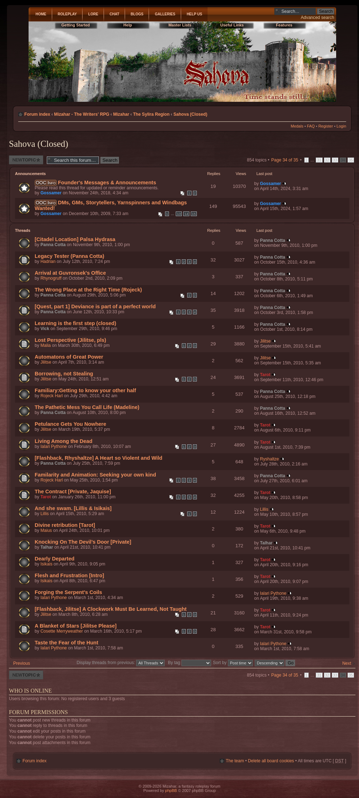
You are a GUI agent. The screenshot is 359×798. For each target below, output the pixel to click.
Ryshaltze (269, 459)
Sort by (233, 662)
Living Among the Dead (64, 441)
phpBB (171, 790)
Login (341, 126)
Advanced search (317, 17)
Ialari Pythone (53, 446)
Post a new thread (26, 159)
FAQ (311, 126)
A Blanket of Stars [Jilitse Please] (75, 626)
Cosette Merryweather (61, 631)
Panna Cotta (53, 244)
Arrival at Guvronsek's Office (70, 273)
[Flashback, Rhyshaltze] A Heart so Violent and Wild (98, 458)
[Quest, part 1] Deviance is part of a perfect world (95, 306)
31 (319, 160)
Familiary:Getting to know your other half (85, 390)
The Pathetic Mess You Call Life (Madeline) (87, 407)
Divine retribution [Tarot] (65, 525)
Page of (284, 160)
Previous (21, 663)
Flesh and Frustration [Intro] (69, 575)
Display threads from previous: (121, 662)
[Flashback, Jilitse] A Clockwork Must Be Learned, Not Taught (110, 609)
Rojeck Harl (51, 395)
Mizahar (121, 114)
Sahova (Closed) (190, 114)
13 (179, 214)
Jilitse (265, 341)
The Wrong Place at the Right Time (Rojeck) (88, 290)
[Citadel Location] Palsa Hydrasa (75, 239)
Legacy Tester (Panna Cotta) (69, 256)
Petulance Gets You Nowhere (70, 424)
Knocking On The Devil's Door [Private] (83, 542)
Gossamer (50, 192)
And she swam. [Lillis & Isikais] (73, 508)
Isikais (46, 564)
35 (351, 160)
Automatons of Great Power (69, 357)
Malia (45, 345)
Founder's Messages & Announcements (107, 182)
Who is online (30, 691)
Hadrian (47, 261)
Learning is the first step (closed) (75, 323)
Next (346, 663)
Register (325, 126)
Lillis (44, 513)
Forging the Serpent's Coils (68, 592)
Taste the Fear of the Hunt (66, 642)
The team (235, 760)
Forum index (37, 114)
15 (194, 214)
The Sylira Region (151, 114)
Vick (44, 328)
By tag (190, 662)
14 (186, 214)
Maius (46, 530)
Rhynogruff (50, 278)
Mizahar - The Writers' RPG (81, 114)
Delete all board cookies (271, 760)
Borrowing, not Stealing (64, 373)
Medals (297, 126)
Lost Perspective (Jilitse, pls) (70, 340)
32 (327, 160)
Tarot (265, 374)
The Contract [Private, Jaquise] (73, 491)
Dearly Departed (54, 559)
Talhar (46, 547)
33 (335, 160)
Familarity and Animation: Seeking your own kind (95, 475)
